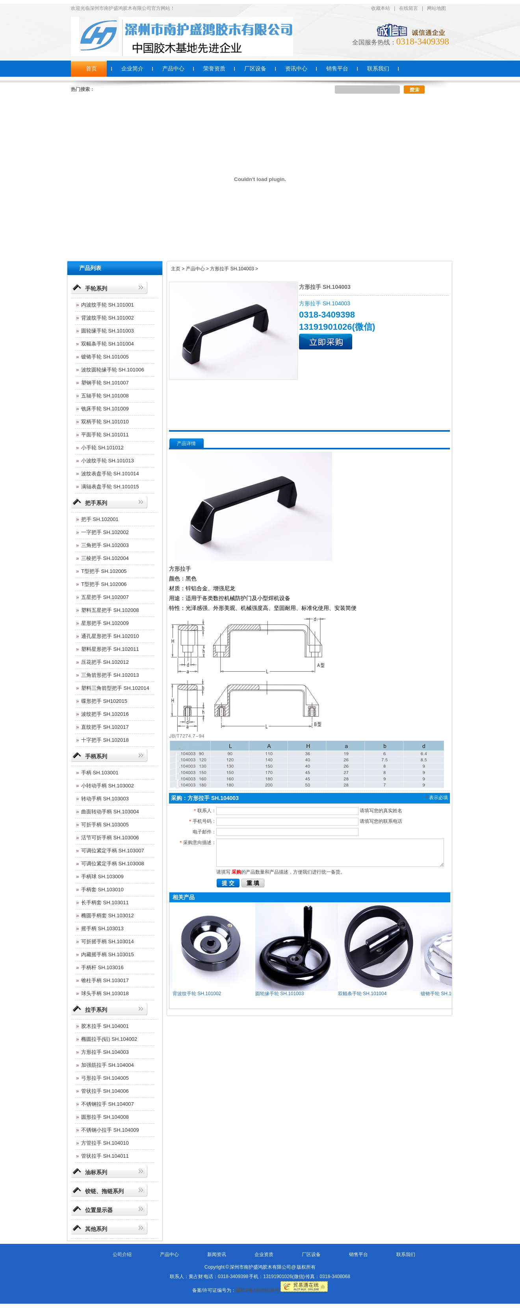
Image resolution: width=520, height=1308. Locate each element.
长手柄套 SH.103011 (105, 902)
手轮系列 (96, 288)
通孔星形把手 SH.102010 (110, 636)
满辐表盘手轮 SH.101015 (110, 487)
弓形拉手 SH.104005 (105, 1078)
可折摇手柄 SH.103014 (107, 941)
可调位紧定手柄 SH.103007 (112, 851)
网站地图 (436, 8)
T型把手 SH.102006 (104, 584)
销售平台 (358, 1254)
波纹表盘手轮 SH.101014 (110, 474)
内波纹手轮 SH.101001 (107, 305)
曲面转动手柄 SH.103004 (110, 812)
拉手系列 (96, 1010)
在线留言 (408, 8)
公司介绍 (122, 1254)
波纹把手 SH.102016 (105, 714)
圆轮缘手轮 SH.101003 (107, 331)
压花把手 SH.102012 (105, 662)
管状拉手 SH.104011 (105, 1156)
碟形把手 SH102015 (104, 701)
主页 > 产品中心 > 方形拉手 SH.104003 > (214, 269)
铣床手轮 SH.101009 (105, 409)
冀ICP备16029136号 (257, 1290)
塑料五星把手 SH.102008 (110, 610)
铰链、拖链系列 (104, 1191)
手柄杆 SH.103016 (102, 967)
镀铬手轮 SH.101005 (105, 357)
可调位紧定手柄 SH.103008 (112, 863)
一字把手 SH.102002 (105, 532)
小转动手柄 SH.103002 (107, 786)
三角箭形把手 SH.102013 (110, 675)
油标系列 (96, 1172)
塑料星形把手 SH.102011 (110, 649)
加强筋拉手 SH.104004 (107, 1065)
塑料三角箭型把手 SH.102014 (115, 688)
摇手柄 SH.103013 (102, 928)
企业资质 (263, 1254)
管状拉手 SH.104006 (105, 1091)
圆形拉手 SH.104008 (105, 1117)
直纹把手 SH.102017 (105, 727)
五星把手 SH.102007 (105, 597)
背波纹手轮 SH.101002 (107, 318)
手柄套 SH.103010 (102, 889)
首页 (91, 68)
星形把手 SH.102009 (105, 623)
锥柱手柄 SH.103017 (105, 980)
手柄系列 (96, 756)
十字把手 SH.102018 (105, 740)
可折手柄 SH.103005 (105, 825)
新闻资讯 (216, 1254)
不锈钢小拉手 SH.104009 (110, 1130)
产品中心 (169, 1254)
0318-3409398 (422, 41)
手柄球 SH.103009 (102, 876)
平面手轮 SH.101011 (105, 435)
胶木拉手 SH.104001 (105, 1026)
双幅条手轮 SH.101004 (107, 344)
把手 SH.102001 (100, 519)
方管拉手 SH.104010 (105, 1143)
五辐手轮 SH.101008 (105, 396)
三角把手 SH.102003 (105, 545)
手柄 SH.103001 (100, 773)
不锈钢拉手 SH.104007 (107, 1104)
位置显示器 (99, 1210)
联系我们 (405, 1254)
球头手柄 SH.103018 (105, 993)
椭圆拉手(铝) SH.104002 (109, 1039)
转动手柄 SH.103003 (105, 799)
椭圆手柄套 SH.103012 (107, 915)
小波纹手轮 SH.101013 (107, 461)
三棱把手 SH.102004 (105, 558)
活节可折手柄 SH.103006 (110, 838)
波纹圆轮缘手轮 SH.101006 (112, 370)
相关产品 (184, 897)
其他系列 (96, 1229)
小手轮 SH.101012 (102, 448)
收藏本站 (380, 8)
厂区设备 (311, 1254)
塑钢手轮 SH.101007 (105, 383)
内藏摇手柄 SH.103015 (107, 954)
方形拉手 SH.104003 (105, 1052)
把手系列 (96, 503)
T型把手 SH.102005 (104, 571)
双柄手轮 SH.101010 (105, 422)
